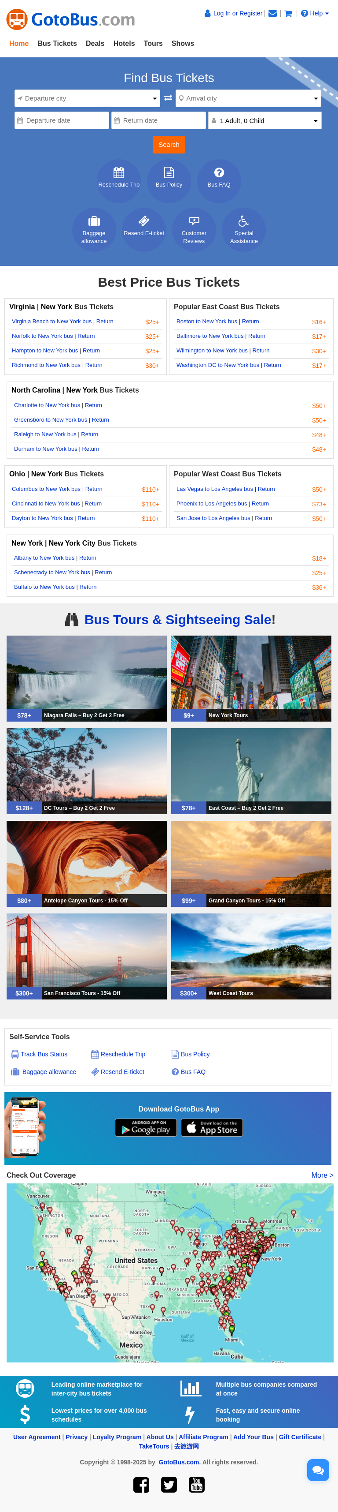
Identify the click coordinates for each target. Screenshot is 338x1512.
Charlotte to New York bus (47, 405)
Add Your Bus (253, 1437)
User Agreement (37, 1437)
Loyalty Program (117, 1437)
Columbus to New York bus (46, 489)
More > (323, 1175)
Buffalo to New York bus (44, 587)
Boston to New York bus (206, 321)
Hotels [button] (124, 43)
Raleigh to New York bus (45, 434)
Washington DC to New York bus (217, 365)
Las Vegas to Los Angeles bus (214, 489)
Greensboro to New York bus (50, 419)
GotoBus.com (179, 1462)
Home (19, 43)
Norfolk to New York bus (42, 336)
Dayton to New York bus (42, 518)
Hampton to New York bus (45, 350)
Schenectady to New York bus (52, 572)
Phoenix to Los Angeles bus (211, 503)
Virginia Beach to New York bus (52, 321)
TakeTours (154, 1446)
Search (169, 144)
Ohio (17, 474)
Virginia (23, 307)
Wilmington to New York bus (212, 350)
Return (105, 321)
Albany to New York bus (44, 557)
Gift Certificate (300, 1437)
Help (315, 13)
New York (56, 307)
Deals (95, 43)
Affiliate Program (203, 1437)
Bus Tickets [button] (57, 43)
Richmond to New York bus (46, 365)
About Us (160, 1437)
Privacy (77, 1437)
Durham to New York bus (45, 448)
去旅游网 (186, 1446)
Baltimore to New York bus (209, 336)
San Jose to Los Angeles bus (213, 518)
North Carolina (36, 390)
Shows (183, 43)
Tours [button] (153, 43)
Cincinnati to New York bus (46, 503)
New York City (72, 543)
